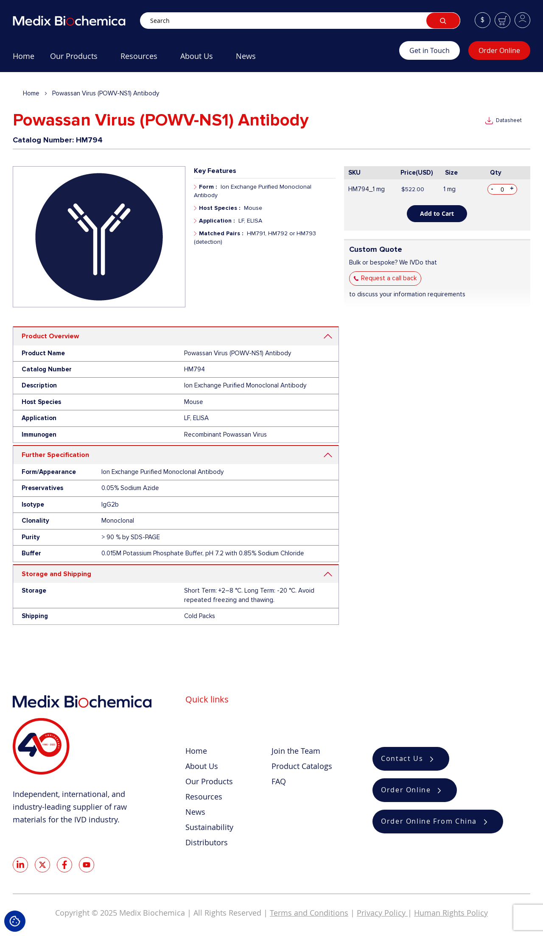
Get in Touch (429, 50)
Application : (217, 220)
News (195, 812)
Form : (208, 186)
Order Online (499, 50)
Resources (203, 796)
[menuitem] (23, 59)
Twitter (42, 864)
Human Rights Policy (451, 913)
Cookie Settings (14, 921)
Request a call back (389, 278)
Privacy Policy (382, 913)
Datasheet (509, 120)
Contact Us (402, 758)
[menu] (206, 59)
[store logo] (76, 20)
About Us (201, 766)
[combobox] (300, 20)
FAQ (279, 781)
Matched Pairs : (221, 233)
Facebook (64, 864)
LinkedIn (20, 864)
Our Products (209, 781)
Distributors (206, 842)
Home (31, 93)
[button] (482, 20)
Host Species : (219, 208)
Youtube (86, 864)
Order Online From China (429, 821)
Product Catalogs (302, 766)
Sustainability (209, 827)
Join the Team (296, 751)
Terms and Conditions (309, 913)
